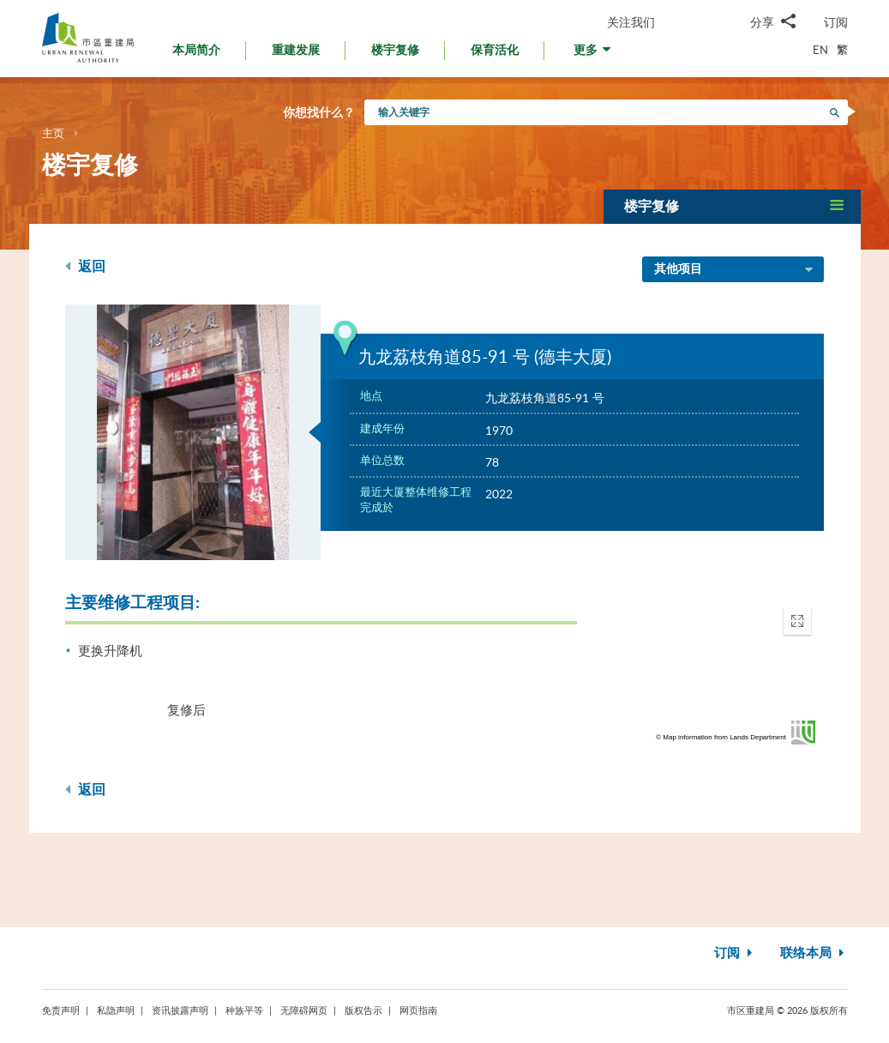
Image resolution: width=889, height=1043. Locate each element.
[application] (721, 671)
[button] (594, 54)
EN (820, 49)
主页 (53, 133)
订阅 (836, 22)
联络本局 (814, 953)
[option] (193, 432)
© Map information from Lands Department (721, 737)
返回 (85, 266)
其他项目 (734, 270)
